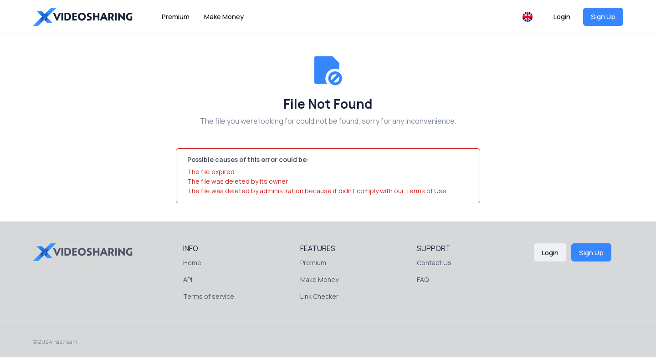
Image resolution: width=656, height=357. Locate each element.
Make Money (224, 16)
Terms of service (208, 296)
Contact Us (434, 262)
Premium (176, 16)
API (187, 279)
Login (562, 16)
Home (192, 262)
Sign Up (603, 16)
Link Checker (319, 296)
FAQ (423, 279)
